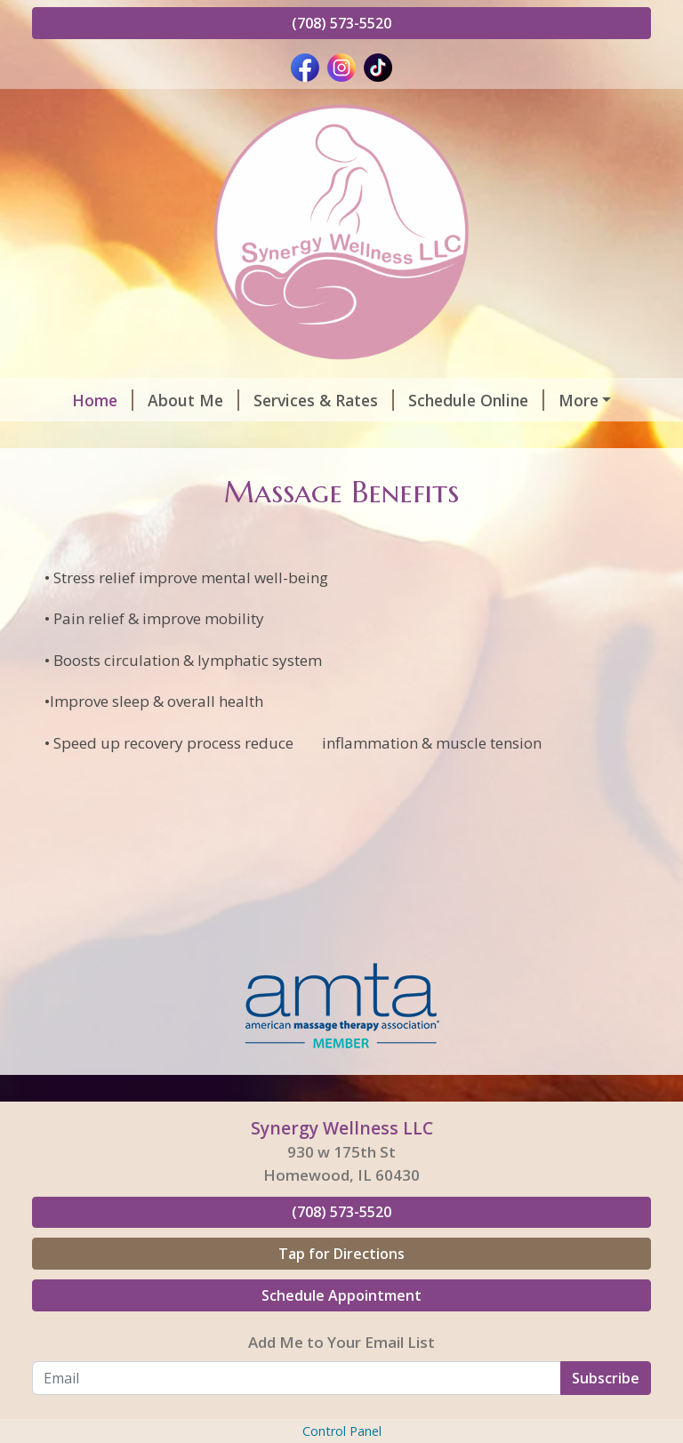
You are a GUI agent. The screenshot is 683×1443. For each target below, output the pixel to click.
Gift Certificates (498, 437)
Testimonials (241, 437)
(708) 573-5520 (341, 23)
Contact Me (364, 437)
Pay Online (85, 474)
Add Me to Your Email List (341, 1417)
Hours (564, 400)
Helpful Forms (108, 437)
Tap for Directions (341, 1329)
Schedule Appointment (341, 1371)
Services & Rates (298, 400)
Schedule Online (450, 400)
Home (77, 400)
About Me (167, 400)
